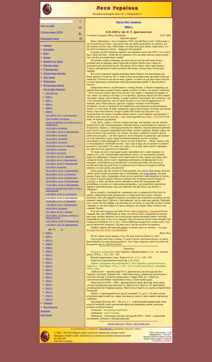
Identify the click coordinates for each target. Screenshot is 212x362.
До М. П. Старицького (61, 209)
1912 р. (49, 320)
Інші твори (49, 81)
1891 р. (49, 107)
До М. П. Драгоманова (62, 141)
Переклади (49, 86)
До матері (56, 137)
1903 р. (49, 283)
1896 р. (49, 254)
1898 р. (49, 262)
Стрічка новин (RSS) (51, 32)
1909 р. (49, 308)
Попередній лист (116, 324)
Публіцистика (50, 72)
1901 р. (49, 275)
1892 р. (49, 111)
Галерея (47, 329)
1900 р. (49, 271)
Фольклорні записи (53, 90)
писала (109, 211)
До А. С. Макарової (60, 168)
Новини (47, 46)
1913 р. (49, 324)
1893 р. (49, 115)
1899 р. (49, 267)
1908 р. (49, 304)
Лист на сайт (47, 26)
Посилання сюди (49, 38)
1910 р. (49, 312)
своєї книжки (149, 173)
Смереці (69, 359)
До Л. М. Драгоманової (62, 241)
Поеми (46, 59)
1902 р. (49, 279)
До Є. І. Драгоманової (61, 124)
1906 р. (49, 296)
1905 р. (49, 291)
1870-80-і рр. (51, 99)
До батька (57, 127)
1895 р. (49, 250)
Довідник (45, 337)
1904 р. (49, 287)
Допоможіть (106, 346)
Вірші (46, 55)
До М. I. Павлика (59, 228)
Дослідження (50, 333)
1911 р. (49, 316)
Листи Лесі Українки (54, 94)
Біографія (48, 50)
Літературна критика (54, 77)
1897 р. (49, 258)
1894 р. (49, 120)
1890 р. (49, 103)
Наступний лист (142, 324)
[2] (62, 246)
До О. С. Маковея (60, 156)
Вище (129, 324)
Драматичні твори (53, 63)
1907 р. (49, 300)
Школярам (46, 342)
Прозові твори (51, 68)
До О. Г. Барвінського (62, 191)
